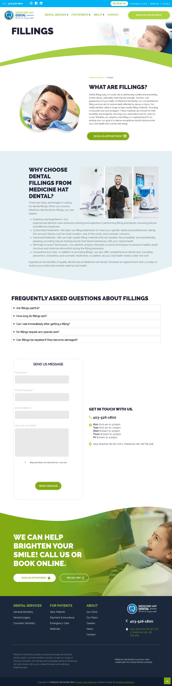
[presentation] (46, 474)
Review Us (119, 3)
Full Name (21, 372)
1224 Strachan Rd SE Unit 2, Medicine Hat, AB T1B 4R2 (144, 632)
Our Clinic (92, 611)
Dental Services (55, 14)
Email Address (23, 407)
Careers (166, 3)
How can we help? (25, 425)
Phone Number (24, 390)
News (90, 628)
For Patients (79, 14)
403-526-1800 (104, 417)
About (98, 14)
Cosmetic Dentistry (24, 623)
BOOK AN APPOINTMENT (36, 578)
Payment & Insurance (62, 617)
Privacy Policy (82, 682)
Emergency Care (138, 3)
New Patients (57, 611)
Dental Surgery (21, 617)
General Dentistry (96, 77)
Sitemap (93, 682)
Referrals (154, 3)
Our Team (92, 617)
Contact (113, 14)
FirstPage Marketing (125, 682)
